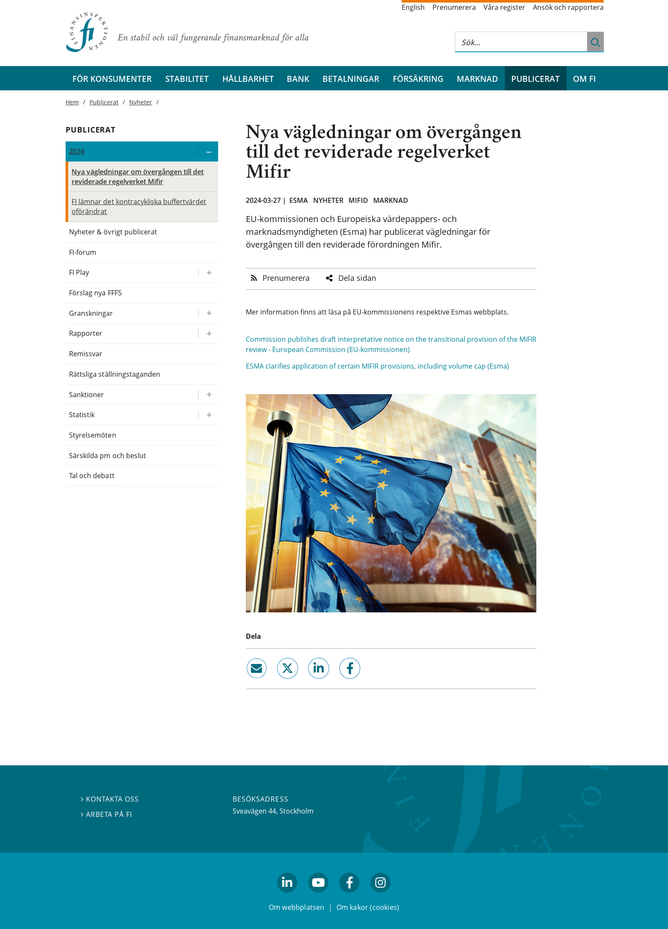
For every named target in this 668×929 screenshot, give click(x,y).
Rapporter (85, 333)
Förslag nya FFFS (95, 292)
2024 (76, 151)
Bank (298, 78)
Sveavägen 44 (254, 811)
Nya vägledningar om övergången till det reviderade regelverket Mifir (138, 176)
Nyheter (328, 200)
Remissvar (85, 353)
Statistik (82, 414)
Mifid (358, 200)
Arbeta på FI (106, 814)
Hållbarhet (248, 78)
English (413, 7)
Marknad (477, 78)
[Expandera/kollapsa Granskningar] (208, 313)
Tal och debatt (91, 475)
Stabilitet (187, 78)
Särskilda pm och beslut (107, 455)
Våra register (504, 7)
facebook (340, 682)
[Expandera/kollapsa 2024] (208, 151)
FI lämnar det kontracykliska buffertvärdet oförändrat (139, 206)
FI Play (79, 272)
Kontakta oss (110, 799)
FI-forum (82, 252)
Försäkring (418, 78)
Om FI (584, 78)
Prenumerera (454, 7)
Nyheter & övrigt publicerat (113, 232)
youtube (318, 896)
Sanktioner (86, 394)
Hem (72, 102)
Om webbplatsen (297, 907)
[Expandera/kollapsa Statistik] (208, 415)
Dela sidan (357, 278)
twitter (275, 682)
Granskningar (91, 313)
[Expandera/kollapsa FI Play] (208, 273)
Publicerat (535, 78)
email (248, 682)
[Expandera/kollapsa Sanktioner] (208, 395)
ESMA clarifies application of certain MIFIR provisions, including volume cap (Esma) (377, 366)
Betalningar (350, 78)
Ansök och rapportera (568, 7)
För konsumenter (112, 78)
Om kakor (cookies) (368, 907)
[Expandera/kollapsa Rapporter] (208, 333)
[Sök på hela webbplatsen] (521, 42)
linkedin (307, 682)
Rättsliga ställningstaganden (114, 374)
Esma (298, 200)
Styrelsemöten (92, 435)
